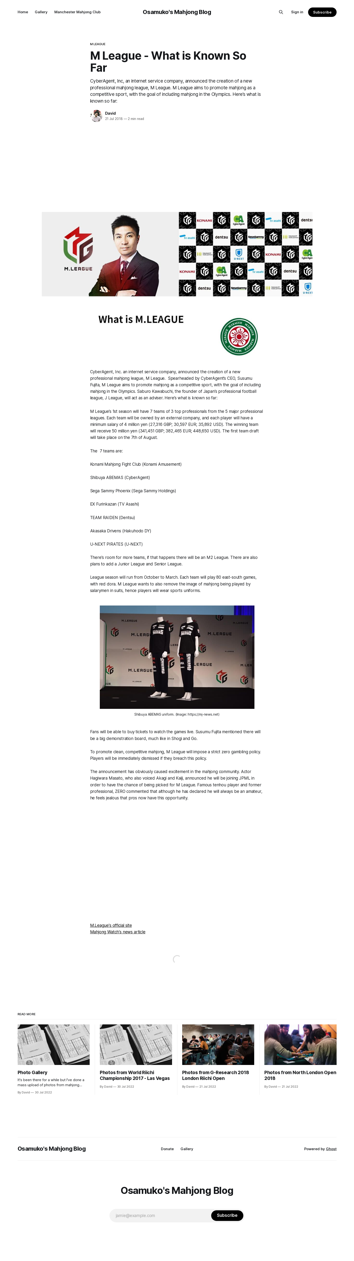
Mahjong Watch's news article (117, 932)
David (110, 113)
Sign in (297, 12)
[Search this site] (281, 12)
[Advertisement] (177, 166)
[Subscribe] (227, 1215)
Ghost (331, 1149)
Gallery (41, 12)
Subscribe (322, 12)
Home (23, 12)
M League (98, 44)
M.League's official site (111, 925)
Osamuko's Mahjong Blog (177, 11)
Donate (167, 1149)
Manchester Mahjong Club (77, 12)
